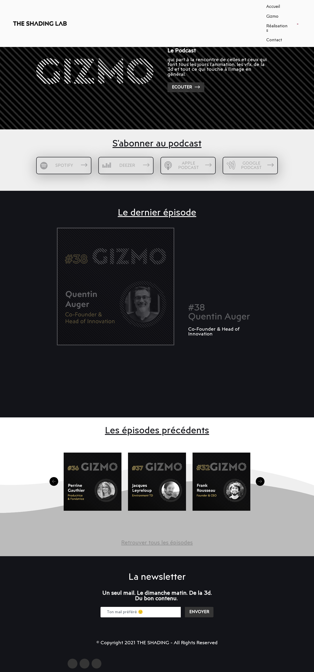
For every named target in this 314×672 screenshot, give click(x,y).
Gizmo (272, 16)
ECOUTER (186, 87)
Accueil (273, 7)
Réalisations (276, 28)
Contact (274, 40)
